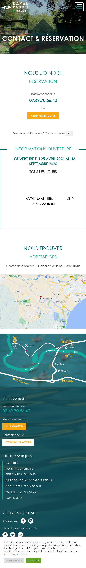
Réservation (14, 426)
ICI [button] (69, 133)
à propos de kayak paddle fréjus (29, 480)
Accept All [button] (33, 560)
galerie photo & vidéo (21, 492)
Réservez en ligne (43, 115)
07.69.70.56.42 (43, 100)
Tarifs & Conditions (19, 468)
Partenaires (14, 498)
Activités (12, 462)
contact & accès (18, 442)
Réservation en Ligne (20, 474)
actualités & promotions (23, 486)
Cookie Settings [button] (14, 560)
